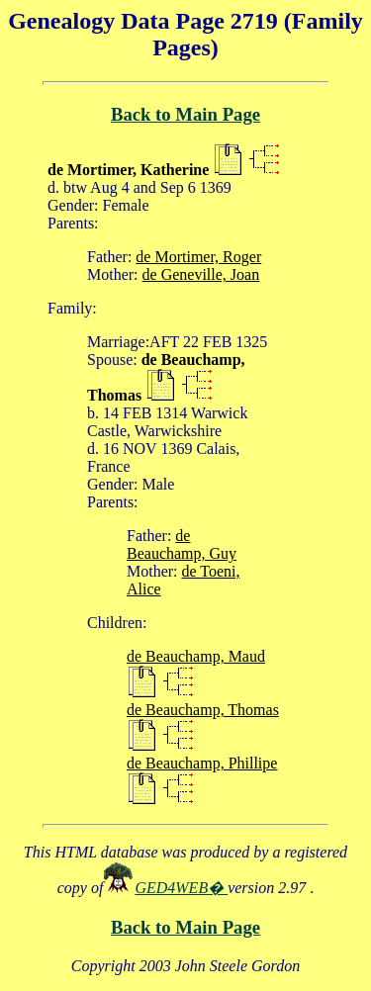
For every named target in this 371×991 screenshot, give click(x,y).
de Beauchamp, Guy (181, 544)
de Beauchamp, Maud (196, 656)
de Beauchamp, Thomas (203, 709)
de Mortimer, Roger (198, 256)
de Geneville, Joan (201, 274)
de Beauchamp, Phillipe (202, 763)
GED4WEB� (181, 887)
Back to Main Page (185, 114)
